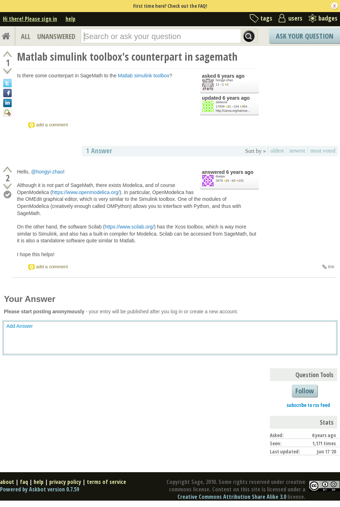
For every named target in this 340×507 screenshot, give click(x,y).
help (70, 19)
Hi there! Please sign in (30, 19)
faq (24, 482)
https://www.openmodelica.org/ (86, 192)
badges (328, 18)
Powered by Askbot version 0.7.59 (39, 489)
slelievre (221, 102)
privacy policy (65, 482)
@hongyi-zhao (47, 172)
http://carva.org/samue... (233, 110)
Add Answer (19, 326)
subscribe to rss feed (308, 405)
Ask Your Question (304, 36)
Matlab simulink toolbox (144, 75)
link (331, 266)
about (7, 482)
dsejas (220, 176)
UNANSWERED (56, 36)
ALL (25, 36)
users (295, 18)
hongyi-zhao (224, 80)
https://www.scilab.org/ (129, 227)
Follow (304, 391)
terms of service (106, 482)
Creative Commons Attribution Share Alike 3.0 (231, 497)
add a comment (52, 124)
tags (266, 18)
